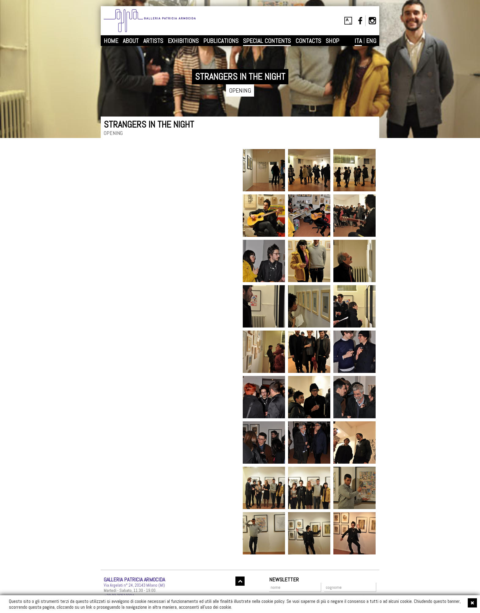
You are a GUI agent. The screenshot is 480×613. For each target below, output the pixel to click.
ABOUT (131, 41)
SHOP (332, 41)
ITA (358, 41)
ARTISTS (153, 41)
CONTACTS (308, 41)
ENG (371, 41)
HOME (111, 41)
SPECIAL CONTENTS (267, 41)
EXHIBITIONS (183, 41)
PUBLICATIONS (220, 41)
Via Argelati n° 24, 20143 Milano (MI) (134, 585)
